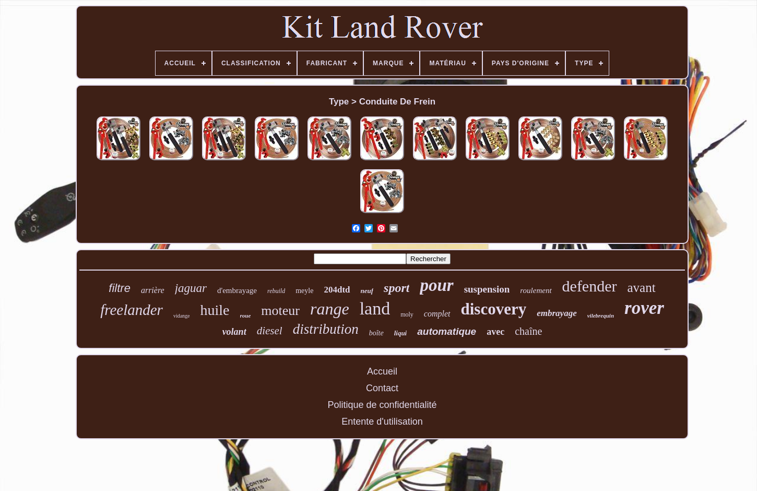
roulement (535, 290)
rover (644, 308)
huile (215, 310)
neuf (367, 291)
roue (245, 315)
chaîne (528, 331)
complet (437, 313)
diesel (269, 330)
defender (589, 286)
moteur (280, 310)
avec (495, 331)
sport (396, 288)
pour (436, 285)
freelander (131, 309)
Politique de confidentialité (381, 405)
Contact (382, 388)
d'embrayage (237, 290)
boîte (376, 333)
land (375, 308)
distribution (326, 329)
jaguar (191, 288)
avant (642, 287)
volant (234, 331)
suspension (487, 289)
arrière (152, 290)
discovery (494, 309)
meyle (304, 291)
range (329, 308)
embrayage (556, 313)
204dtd (337, 290)
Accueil (382, 371)
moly (406, 314)
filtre (120, 288)
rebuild (276, 291)
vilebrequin (600, 315)
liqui (400, 333)
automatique (446, 331)
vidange (181, 316)
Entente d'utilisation (382, 421)
